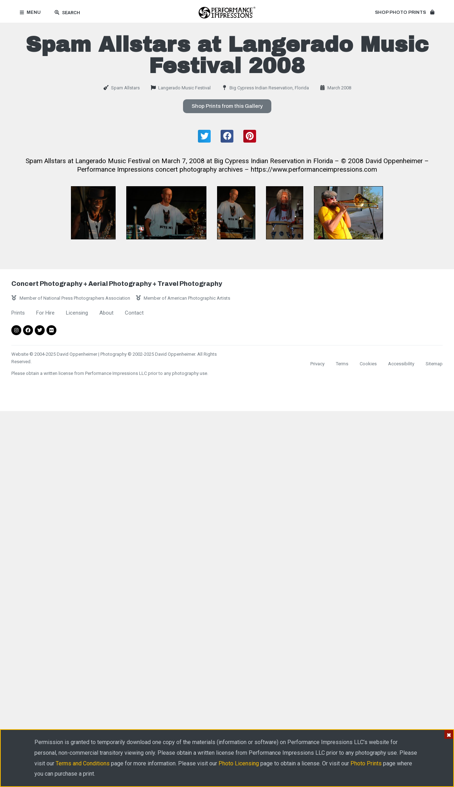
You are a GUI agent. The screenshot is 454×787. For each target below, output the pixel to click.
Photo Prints (366, 763)
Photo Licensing (238, 763)
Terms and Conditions (83, 763)
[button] (404, 13)
